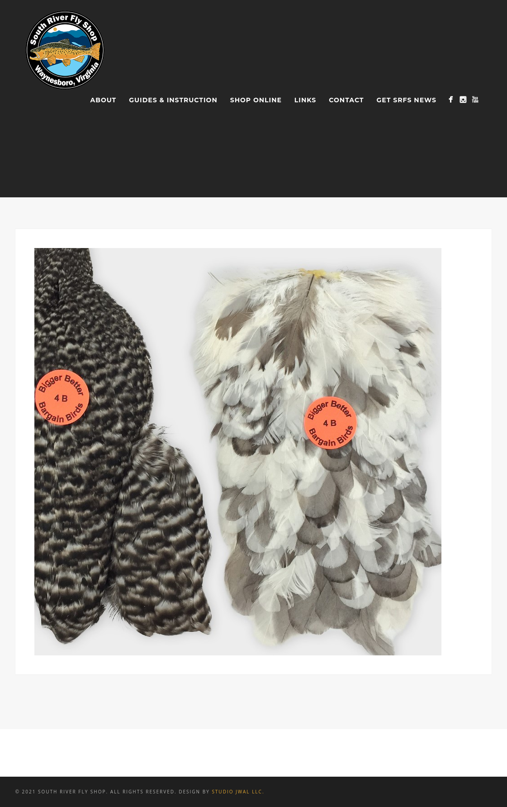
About (103, 100)
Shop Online (256, 100)
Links (305, 100)
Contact (346, 100)
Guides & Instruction (173, 100)
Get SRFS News (406, 100)
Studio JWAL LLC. (238, 791)
